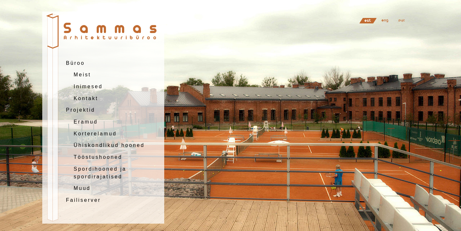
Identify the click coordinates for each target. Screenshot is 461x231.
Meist (82, 74)
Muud (82, 188)
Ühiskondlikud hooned (109, 145)
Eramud (86, 121)
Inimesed (88, 86)
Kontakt (86, 98)
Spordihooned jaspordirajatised (100, 172)
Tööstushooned (98, 157)
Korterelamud (95, 133)
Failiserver (83, 200)
